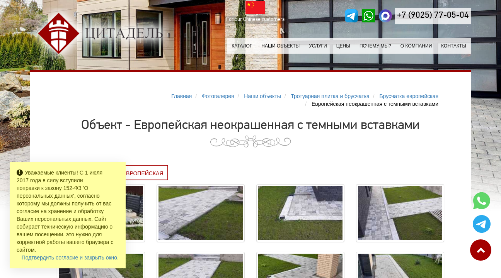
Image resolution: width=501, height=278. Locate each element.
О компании (416, 46)
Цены (343, 46)
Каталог (242, 46)
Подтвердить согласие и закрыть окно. (70, 257)
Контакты (453, 46)
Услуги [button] (318, 46)
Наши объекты (280, 46)
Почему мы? (375, 46)
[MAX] (385, 15)
